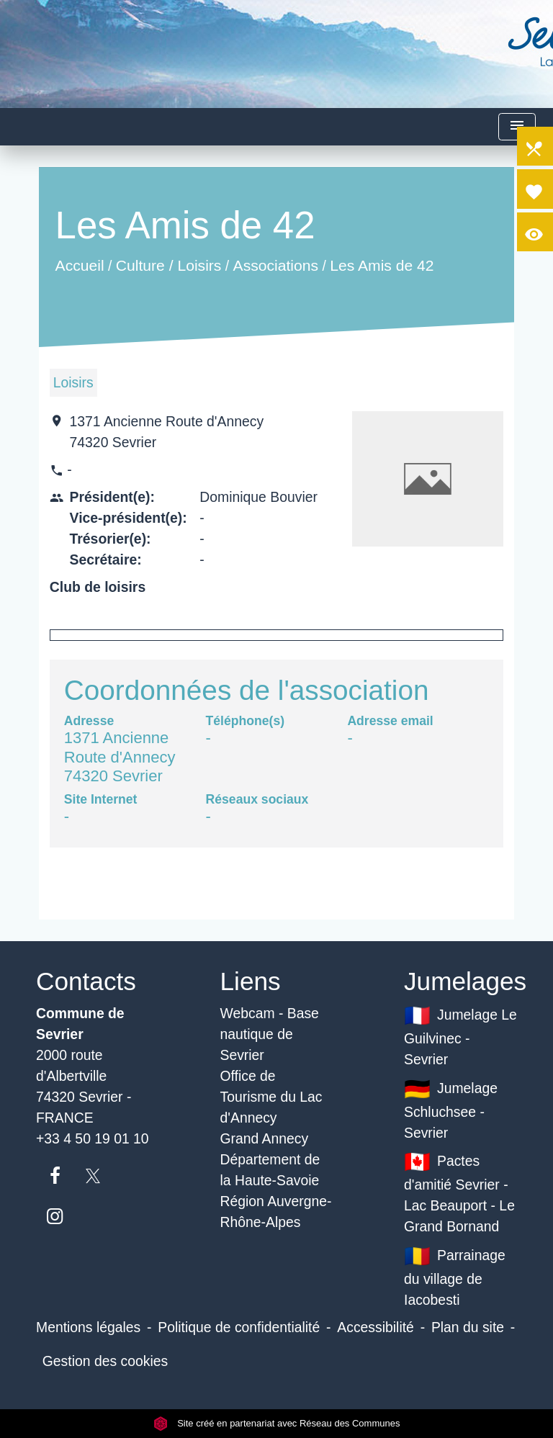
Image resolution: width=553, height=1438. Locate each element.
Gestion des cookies (105, 1361)
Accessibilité (375, 1327)
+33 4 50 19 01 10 (92, 1138)
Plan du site (467, 1327)
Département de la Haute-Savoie (270, 1169)
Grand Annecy (264, 1138)
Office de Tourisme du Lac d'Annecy (271, 1096)
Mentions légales (88, 1327)
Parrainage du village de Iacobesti (454, 1276)
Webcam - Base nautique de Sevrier (269, 1034)
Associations (275, 265)
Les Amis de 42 (381, 265)
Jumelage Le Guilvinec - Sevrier (460, 1035)
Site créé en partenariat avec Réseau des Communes (276, 1423)
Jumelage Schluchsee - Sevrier (451, 1109)
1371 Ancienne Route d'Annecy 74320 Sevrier (167, 431)
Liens (250, 981)
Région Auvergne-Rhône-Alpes (276, 1211)
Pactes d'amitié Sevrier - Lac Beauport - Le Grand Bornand (459, 1191)
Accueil (79, 265)
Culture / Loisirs (169, 265)
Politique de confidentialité (239, 1327)
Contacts (86, 981)
